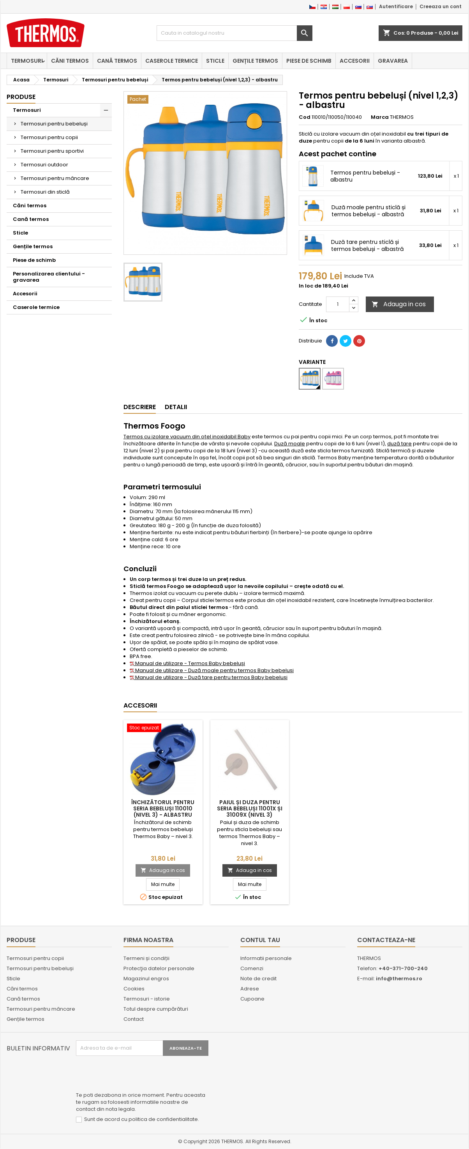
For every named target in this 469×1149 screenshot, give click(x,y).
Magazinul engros (146, 978)
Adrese (249, 988)
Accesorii (355, 61)
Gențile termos (255, 61)
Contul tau (260, 939)
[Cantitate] (337, 304)
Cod (304, 117)
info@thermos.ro (399, 978)
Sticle (215, 61)
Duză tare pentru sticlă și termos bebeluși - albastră (367, 245)
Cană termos (117, 61)
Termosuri (27, 61)
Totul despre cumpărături (155, 1009)
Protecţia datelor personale (158, 968)
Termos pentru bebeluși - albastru (365, 176)
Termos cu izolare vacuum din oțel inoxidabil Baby (186, 436)
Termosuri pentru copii (49, 137)
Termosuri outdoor (44, 164)
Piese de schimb (308, 61)
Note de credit (258, 978)
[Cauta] (234, 33)
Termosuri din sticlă (45, 192)
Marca (380, 117)
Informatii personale (266, 958)
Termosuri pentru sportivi (52, 151)
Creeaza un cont (441, 6)
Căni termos (70, 61)
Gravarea (393, 61)
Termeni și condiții (146, 958)
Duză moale (289, 443)
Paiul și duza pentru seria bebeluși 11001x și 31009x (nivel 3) (249, 808)
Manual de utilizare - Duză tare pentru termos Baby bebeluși (208, 677)
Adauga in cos (399, 304)
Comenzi (251, 968)
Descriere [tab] (139, 406)
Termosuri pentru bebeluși (54, 123)
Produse (21, 96)
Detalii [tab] (176, 406)
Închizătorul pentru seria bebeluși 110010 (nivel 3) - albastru (162, 808)
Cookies (134, 988)
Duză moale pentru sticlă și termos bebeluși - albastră (368, 211)
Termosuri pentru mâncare (55, 178)
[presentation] (135, 1075)
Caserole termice (171, 61)
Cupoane (252, 999)
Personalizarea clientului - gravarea (49, 277)
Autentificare (396, 6)
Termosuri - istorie (146, 999)
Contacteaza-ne (386, 939)
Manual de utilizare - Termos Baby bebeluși (187, 663)
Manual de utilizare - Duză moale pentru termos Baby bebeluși (212, 670)
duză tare (399, 443)
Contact (133, 1019)
